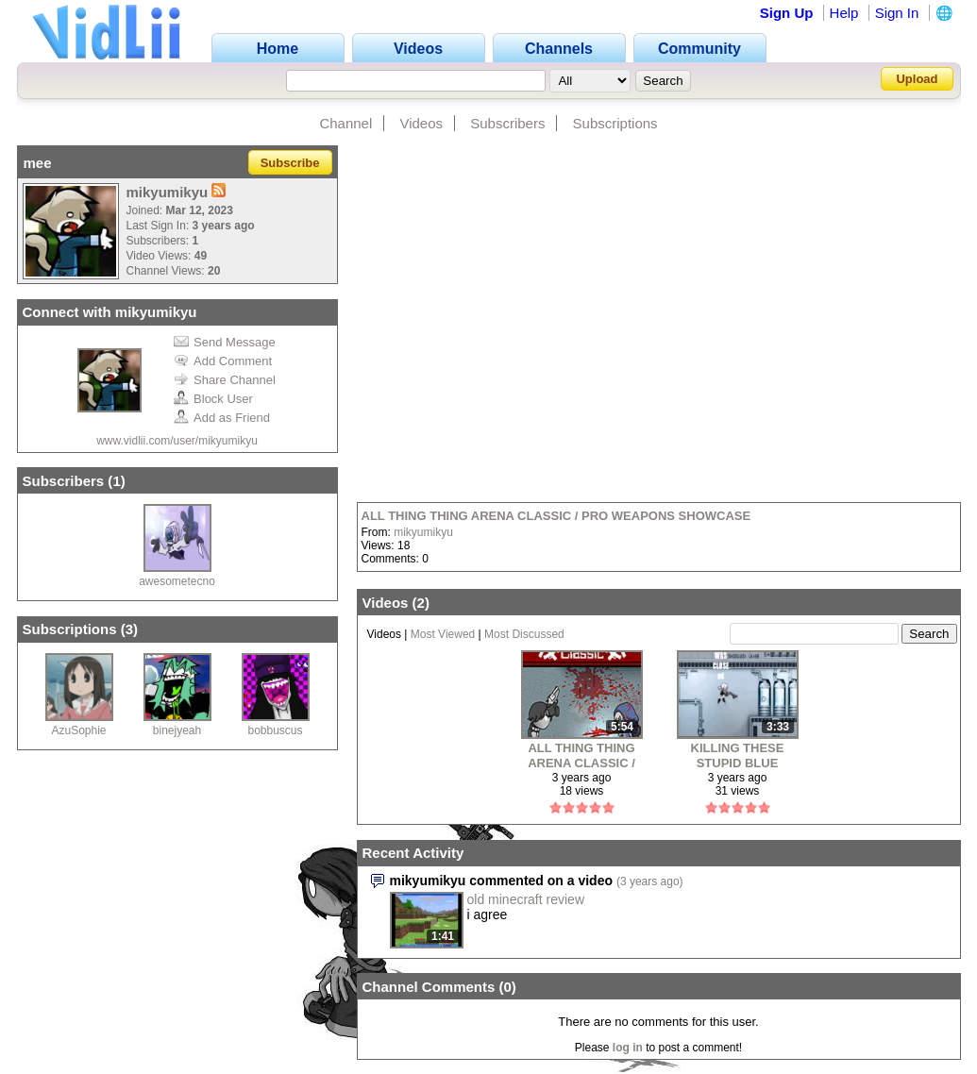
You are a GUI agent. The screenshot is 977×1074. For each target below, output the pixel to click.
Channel (345, 123)
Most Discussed (524, 634)
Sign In (897, 13)
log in (628, 1047)
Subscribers (507, 123)
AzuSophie (78, 730)
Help (844, 13)
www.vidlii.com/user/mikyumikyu (177, 440)
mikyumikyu (423, 532)
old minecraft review (526, 899)
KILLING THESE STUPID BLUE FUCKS (737, 755)
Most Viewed (443, 634)
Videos (421, 123)
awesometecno (177, 581)
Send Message (225, 342)
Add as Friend (222, 418)
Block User (213, 399)
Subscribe (290, 163)
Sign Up (787, 13)
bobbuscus (274, 730)
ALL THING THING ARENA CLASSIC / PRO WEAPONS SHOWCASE (556, 516)
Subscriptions (615, 123)
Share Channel (225, 380)
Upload (916, 79)
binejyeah (177, 730)
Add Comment (223, 361)
